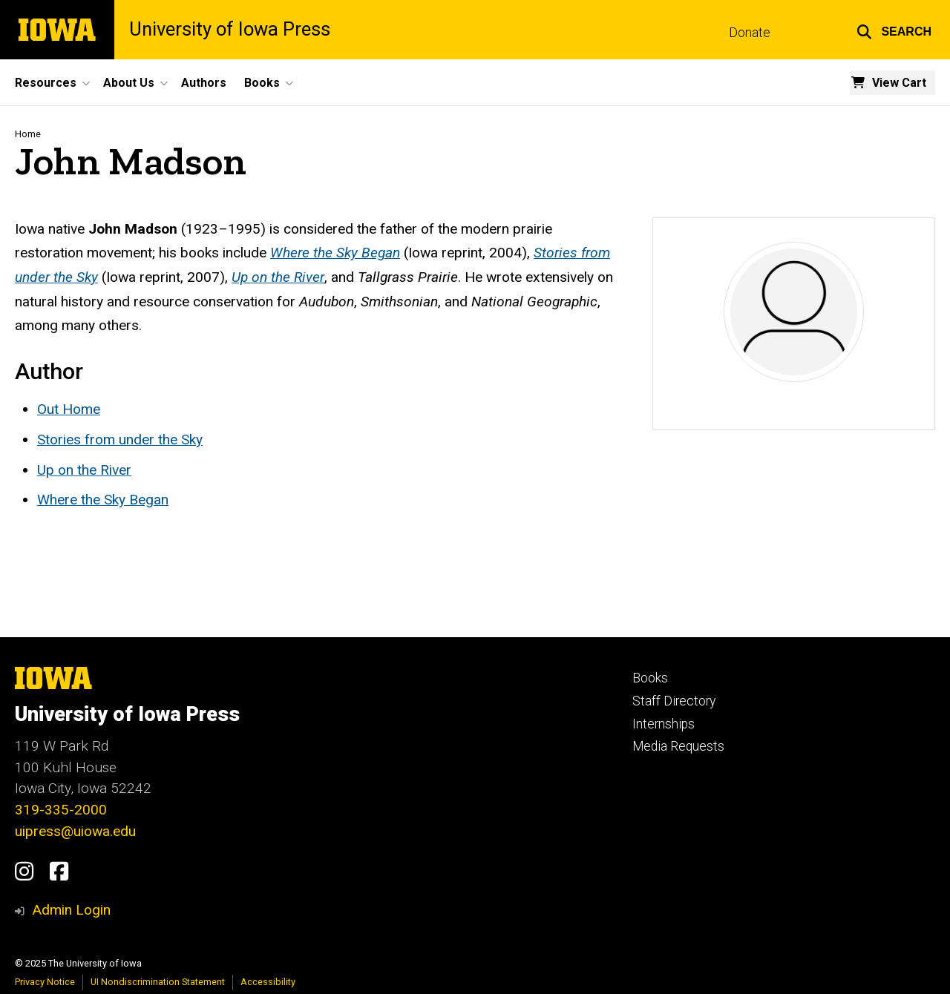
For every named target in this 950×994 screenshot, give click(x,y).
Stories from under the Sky (120, 439)
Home (28, 133)
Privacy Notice (45, 981)
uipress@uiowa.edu (75, 831)
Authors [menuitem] (203, 83)
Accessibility (267, 981)
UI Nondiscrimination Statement (158, 981)
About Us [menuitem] (128, 83)
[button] (894, 29)
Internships (663, 724)
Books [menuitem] (262, 83)
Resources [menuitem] (45, 83)
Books (650, 678)
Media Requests (678, 746)
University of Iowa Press (229, 29)
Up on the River (84, 469)
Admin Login (71, 909)
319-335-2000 (61, 809)
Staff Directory (673, 701)
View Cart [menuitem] (899, 83)
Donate (749, 32)
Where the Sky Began (102, 499)
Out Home (68, 409)
